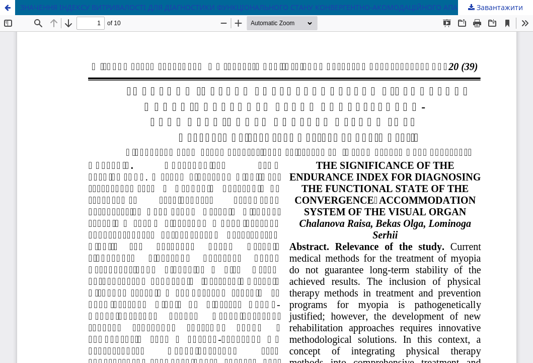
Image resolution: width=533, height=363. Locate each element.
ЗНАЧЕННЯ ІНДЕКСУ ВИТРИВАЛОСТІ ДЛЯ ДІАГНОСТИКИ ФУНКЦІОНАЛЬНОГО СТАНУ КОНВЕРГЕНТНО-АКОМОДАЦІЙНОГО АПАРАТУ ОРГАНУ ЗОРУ (272, 7)
